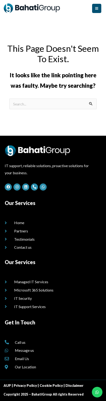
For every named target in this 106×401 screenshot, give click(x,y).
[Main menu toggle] (96, 8)
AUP (7, 385)
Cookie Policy (51, 385)
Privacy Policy (25, 385)
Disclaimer (74, 385)
